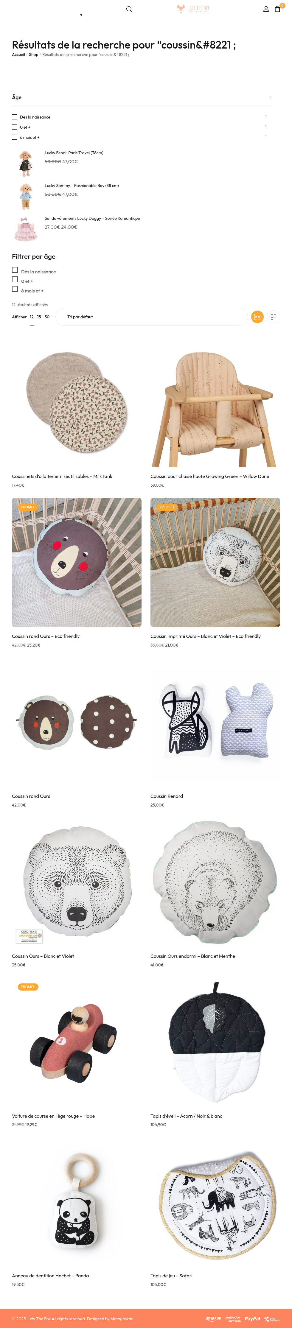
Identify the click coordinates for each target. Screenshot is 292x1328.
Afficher (19, 317)
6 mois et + (30, 137)
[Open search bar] (129, 9)
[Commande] (151, 317)
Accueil (18, 54)
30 (46, 317)
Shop (33, 54)
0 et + (25, 127)
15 (39, 317)
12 (32, 317)
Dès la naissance (35, 117)
